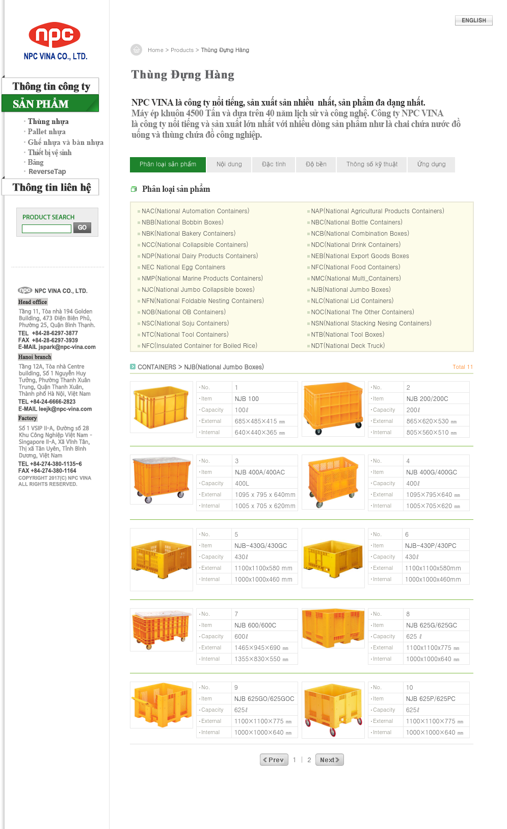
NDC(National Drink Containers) (356, 244)
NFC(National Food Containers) (356, 266)
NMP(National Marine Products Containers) (202, 277)
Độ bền (316, 163)
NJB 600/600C (255, 624)
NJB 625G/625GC (431, 624)
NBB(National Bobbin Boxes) (183, 221)
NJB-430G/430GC (260, 545)
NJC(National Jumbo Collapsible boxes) (198, 289)
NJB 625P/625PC (431, 698)
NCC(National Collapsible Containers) (195, 244)
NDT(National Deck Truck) (348, 345)
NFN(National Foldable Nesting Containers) (203, 300)
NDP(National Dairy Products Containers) (200, 255)
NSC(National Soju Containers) (185, 322)
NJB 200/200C (427, 398)
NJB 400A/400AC (260, 471)
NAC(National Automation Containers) (196, 210)
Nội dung (229, 163)
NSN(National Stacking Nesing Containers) (371, 322)
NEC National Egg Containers (183, 266)
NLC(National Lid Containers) (352, 300)
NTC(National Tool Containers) (185, 334)
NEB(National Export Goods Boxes (360, 255)
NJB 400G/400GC (431, 471)
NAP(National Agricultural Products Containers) (378, 210)
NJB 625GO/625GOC (264, 698)
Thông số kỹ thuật (371, 163)
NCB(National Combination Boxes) (360, 233)
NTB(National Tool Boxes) (348, 334)
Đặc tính (274, 163)
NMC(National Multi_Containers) (356, 277)
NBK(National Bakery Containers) (188, 233)
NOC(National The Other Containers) (363, 311)
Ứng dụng (431, 163)
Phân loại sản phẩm (168, 163)
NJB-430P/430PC (430, 545)
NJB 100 (247, 398)
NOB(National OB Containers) (184, 311)
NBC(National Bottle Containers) (357, 221)
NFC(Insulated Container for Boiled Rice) (199, 345)
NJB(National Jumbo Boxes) (351, 289)
